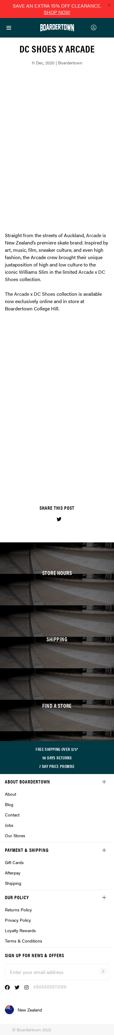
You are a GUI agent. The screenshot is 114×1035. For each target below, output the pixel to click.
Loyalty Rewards (20, 930)
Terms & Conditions (23, 941)
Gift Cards (14, 862)
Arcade (93, 235)
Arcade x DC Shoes (34, 293)
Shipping (13, 883)
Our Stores (15, 835)
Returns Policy (18, 910)
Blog (9, 804)
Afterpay (12, 873)
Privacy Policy (18, 920)
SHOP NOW (57, 12)
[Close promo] (109, 5)
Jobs (9, 825)
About (10, 794)
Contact (12, 815)
